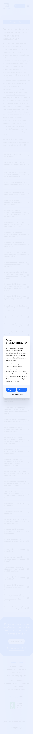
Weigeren (11, 390)
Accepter (22, 390)
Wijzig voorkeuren (16, 394)
